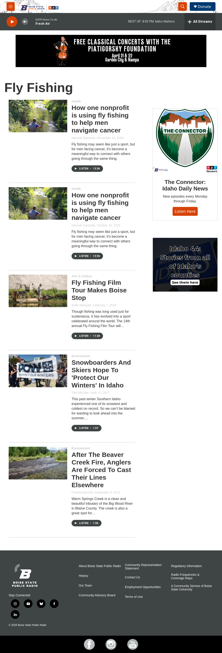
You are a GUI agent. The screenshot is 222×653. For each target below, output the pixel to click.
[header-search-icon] (182, 6)
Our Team (85, 585)
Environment (81, 356)
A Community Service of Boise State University (191, 587)
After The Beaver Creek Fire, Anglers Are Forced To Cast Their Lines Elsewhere (101, 469)
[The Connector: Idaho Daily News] (185, 141)
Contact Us (132, 577)
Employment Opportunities (143, 587)
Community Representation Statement (143, 566)
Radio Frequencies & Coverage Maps (185, 576)
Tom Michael (80, 392)
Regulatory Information (186, 566)
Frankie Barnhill (82, 492)
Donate (204, 6)
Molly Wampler (81, 305)
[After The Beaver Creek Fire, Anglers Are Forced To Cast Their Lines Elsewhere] (38, 463)
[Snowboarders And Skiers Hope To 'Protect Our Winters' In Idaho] (38, 371)
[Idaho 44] (185, 265)
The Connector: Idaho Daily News (185, 185)
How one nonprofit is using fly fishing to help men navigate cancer (100, 119)
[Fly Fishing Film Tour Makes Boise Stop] (38, 291)
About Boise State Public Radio (100, 566)
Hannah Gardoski (83, 138)
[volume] (25, 22)
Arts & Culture (82, 276)
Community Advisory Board (97, 595)
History (83, 575)
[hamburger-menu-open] (11, 6)
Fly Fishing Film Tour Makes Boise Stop (99, 290)
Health (76, 101)
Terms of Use (134, 596)
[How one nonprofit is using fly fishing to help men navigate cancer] (38, 116)
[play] (11, 21)
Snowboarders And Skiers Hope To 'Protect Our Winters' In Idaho (101, 374)
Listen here (185, 211)
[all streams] (199, 21)
